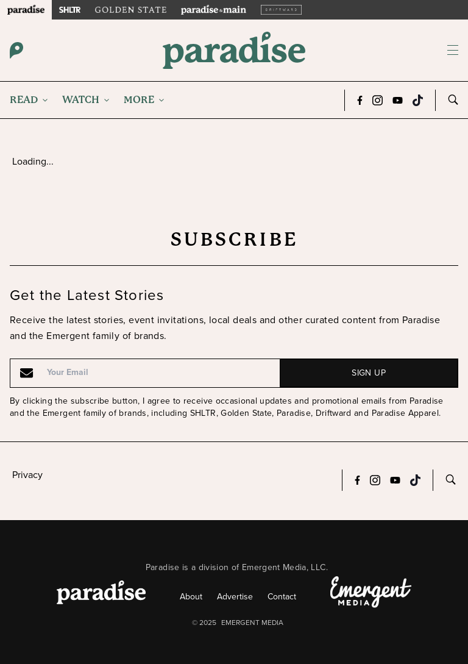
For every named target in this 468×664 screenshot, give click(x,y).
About (191, 596)
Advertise (235, 596)
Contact (282, 596)
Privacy (27, 475)
